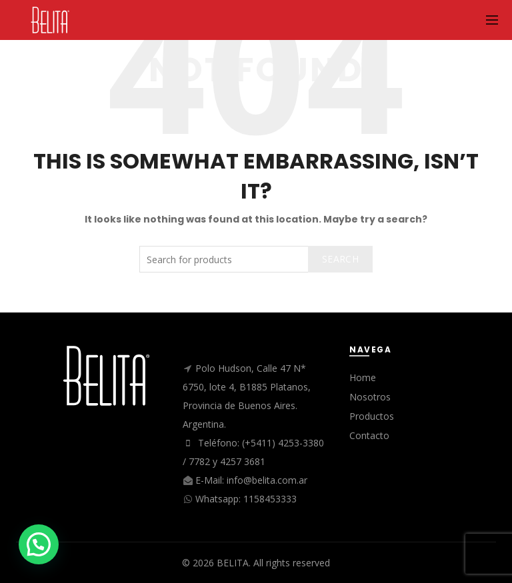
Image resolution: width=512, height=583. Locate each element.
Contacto (369, 435)
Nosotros (370, 396)
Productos (371, 416)
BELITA (233, 562)
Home (362, 377)
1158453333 (270, 498)
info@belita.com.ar (267, 480)
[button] (39, 544)
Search (340, 259)
